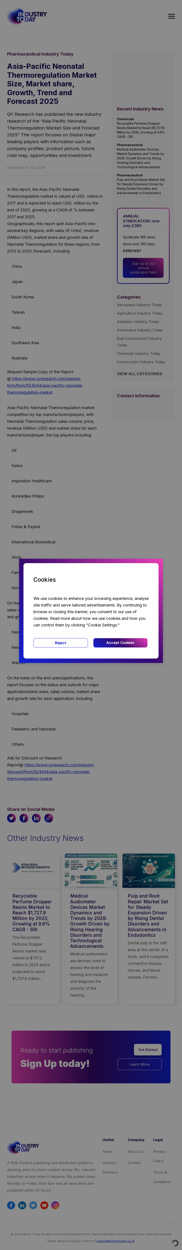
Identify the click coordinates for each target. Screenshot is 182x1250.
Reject (60, 643)
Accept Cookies (120, 642)
